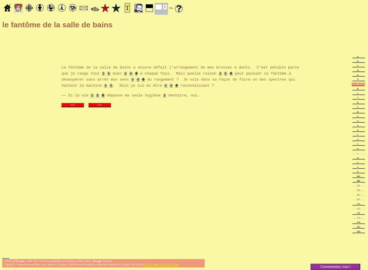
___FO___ (358, 222)
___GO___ (358, 231)
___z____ (358, 172)
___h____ (358, 89)
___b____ (358, 61)
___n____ (358, 116)
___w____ (358, 158)
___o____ (358, 121)
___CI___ (358, 213)
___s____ (358, 139)
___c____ (358, 66)
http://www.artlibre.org (161, 265)
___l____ (358, 107)
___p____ (358, 126)
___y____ (358, 167)
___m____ (358, 112)
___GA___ (358, 227)
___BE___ (358, 181)
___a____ (358, 56)
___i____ (358, 93)
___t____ (358, 144)
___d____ (358, 70)
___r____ (358, 135)
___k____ (358, 102)
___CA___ (358, 204)
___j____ (358, 98)
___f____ (358, 79)
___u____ (358, 149)
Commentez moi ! (335, 267)
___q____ (358, 130)
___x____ (358, 162)
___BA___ (358, 176)
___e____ (358, 75)
